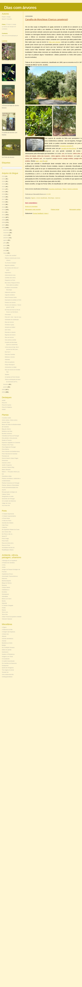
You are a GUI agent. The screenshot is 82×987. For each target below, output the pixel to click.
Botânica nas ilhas (7, 431)
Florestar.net (5, 456)
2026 (3, 176)
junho (5, 245)
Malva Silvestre (6, 469)
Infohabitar (5, 596)
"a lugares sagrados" (66, 146)
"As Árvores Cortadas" (10, 263)
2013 (3, 209)
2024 (3, 181)
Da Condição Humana (8, 647)
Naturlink (4, 603)
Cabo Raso (5, 525)
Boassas (4, 585)
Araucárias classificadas (55, 189)
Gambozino (5, 652)
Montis (4, 601)
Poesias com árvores (10, 302)
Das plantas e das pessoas (9, 438)
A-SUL (4, 565)
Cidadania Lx (5, 589)
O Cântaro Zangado (7, 605)
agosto (5, 240)
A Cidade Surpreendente (9, 516)
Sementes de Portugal (8, 498)
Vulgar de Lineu (6, 503)
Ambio (3, 567)
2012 (3, 212)
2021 (3, 189)
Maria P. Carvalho (7, 19)
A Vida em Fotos (6, 520)
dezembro (6, 230)
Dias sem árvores (54, 42)
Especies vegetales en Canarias (11, 442)
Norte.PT (4, 536)
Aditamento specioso (10, 292)
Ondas (4, 607)
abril (4, 250)
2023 (3, 184)
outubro (5, 235)
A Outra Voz (5, 634)
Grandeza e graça (9, 324)
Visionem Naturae (7, 619)
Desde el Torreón (7, 440)
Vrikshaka (7, 359)
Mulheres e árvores (10, 357)
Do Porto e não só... (7, 534)
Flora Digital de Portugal (9, 447)
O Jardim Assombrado (8, 661)
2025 (3, 179)
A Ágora (4, 627)
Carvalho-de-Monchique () (46, 19)
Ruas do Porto (6, 545)
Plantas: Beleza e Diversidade (10, 485)
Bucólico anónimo (7, 433)
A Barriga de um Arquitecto (9, 560)
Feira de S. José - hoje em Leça (13, 317)
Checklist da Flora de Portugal (10, 435)
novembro (6, 232)
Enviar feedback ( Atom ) (41, 213)
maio (4, 248)
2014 (3, 207)
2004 (3, 392)
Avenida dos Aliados (7, 523)
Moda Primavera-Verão (11, 297)
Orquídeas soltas (7, 476)
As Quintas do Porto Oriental (12, 377)
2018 (3, 197)
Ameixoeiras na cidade (10, 367)
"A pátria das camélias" (11, 255)
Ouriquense (5, 665)
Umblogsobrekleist (7, 676)
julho (4, 242)
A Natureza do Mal (7, 629)
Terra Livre (5, 612)
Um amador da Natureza (9, 501)
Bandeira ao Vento (7, 643)
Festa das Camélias (10, 354)
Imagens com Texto (7, 656)
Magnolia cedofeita (9, 265)
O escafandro (6, 658)
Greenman (5, 460)
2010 (3, 217)
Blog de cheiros (6, 429)
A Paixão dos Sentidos (8, 562)
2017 (3, 199)
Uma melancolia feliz (8, 674)
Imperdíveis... (8, 272)
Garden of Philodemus (8, 654)
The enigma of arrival (8, 670)
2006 (3, 227)
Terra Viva (5, 614)
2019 (3, 194)
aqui (37, 161)
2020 (3, 191)
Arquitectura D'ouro (7, 574)
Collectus (4, 527)
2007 (3, 225)
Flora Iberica (5, 449)
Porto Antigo (5, 538)
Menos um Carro (6, 598)
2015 (3, 204)
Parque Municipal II (10, 364)
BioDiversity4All (6, 580)
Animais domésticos (7, 638)
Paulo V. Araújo (6, 16)
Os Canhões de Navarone (9, 663)
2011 (3, 214)
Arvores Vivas (6, 422)
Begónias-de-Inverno (10, 335)
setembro (6, 237)
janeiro (5, 387)
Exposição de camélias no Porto (13, 300)
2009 (3, 220)
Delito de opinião (6, 649)
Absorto (4, 636)
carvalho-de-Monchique (68, 148)
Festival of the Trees (7, 445)
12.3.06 (48, 194)
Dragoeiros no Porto (10, 280)
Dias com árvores (20, 7)
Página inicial (55, 209)
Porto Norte (5, 540)
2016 (3, 202)
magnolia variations (10, 295)
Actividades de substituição (12, 319)
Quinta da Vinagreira (8, 667)
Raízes (4, 610)
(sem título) (8, 329)
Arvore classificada (41, 198)
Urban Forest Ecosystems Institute (11, 616)
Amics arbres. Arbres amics (9, 420)
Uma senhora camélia (10, 340)
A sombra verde (6, 418)
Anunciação (8, 314)
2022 (3, 186)
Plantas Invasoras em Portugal (10, 483)
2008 (3, 222)
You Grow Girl (6, 505)
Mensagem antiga (75, 209)
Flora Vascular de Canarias (9, 453)
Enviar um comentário (31, 206)
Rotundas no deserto (10, 332)
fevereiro (5, 384)
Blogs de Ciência (6, 583)
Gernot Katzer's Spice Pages (10, 458)
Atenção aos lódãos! (10, 327)
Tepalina (7, 374)
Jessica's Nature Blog (8, 467)
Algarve (33, 198)
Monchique (51, 198)
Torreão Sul (5, 672)
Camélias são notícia (10, 277)
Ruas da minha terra (7, 543)
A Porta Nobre (6, 518)
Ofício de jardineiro (9, 362)
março (5, 253)
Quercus (57, 198)
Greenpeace (5, 594)
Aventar (4, 641)
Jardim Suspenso (7, 465)
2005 (3, 389)
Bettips (4, 645)
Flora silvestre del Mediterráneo (11, 451)
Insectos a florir (6, 462)
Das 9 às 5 (7, 352)
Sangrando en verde (7, 496)
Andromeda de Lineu (10, 275)
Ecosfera (4, 592)
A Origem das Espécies (8, 631)
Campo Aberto (6, 587)
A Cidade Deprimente (8, 514)
